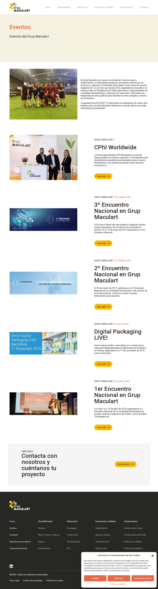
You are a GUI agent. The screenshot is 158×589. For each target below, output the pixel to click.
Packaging (71, 528)
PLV (68, 548)
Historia (41, 528)
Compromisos (126, 7)
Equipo (41, 541)
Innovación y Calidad (103, 7)
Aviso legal (14, 580)
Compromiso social (133, 528)
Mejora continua (102, 535)
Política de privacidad (32, 580)
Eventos (13, 528)
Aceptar (95, 578)
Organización (101, 528)
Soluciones (82, 7)
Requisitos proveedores (20, 541)
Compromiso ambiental (135, 535)
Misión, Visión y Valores (49, 535)
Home (48, 7)
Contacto (144, 7)
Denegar (119, 578)
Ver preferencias (142, 578)
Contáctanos (124, 464)
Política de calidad (132, 541)
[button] (152, 555)
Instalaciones (44, 548)
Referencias (101, 548)
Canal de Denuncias (18, 548)
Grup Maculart (64, 7)
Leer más (101, 176)
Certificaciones (102, 541)
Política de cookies (117, 584)
